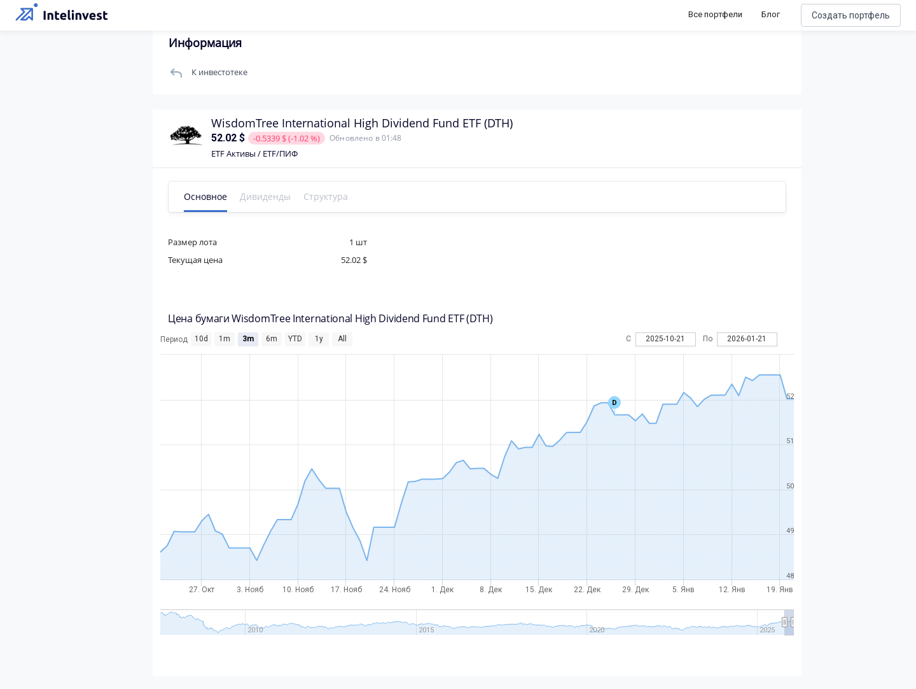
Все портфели (715, 14)
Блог (770, 14)
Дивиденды (265, 196)
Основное (205, 196)
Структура (325, 196)
